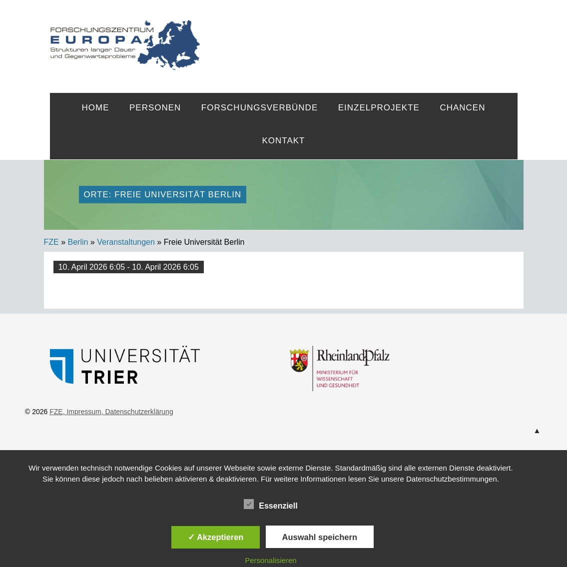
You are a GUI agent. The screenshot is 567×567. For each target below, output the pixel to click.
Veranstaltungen (126, 242)
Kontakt (283, 140)
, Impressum (82, 412)
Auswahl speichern (319, 537)
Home (95, 107)
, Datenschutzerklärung (137, 412)
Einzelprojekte (379, 107)
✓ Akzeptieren (216, 537)
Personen (155, 107)
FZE (359, 36)
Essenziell (270, 504)
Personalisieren (270, 560)
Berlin (78, 242)
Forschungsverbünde (259, 107)
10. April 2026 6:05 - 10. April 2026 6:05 (128, 267)
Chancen (462, 107)
